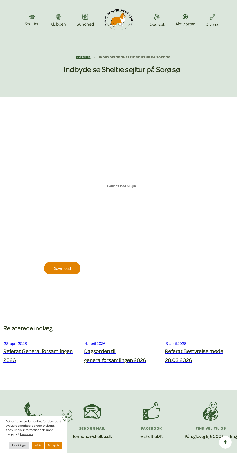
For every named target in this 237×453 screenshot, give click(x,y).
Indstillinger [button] (19, 445)
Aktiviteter (185, 20)
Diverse (212, 20)
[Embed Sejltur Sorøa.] (122, 185)
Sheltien (32, 20)
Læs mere (26, 434)
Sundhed (85, 20)
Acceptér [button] (53, 445)
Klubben (58, 20)
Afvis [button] (38, 445)
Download (62, 268)
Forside (83, 57)
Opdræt (157, 20)
